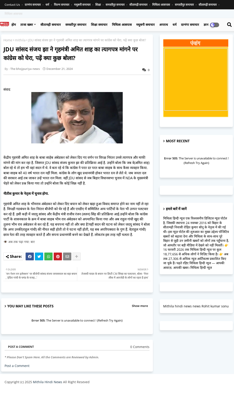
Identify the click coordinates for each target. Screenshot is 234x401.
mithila (20, 40)
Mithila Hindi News (47, 382)
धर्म (47, 5)
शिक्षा (98, 5)
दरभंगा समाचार (33, 5)
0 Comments (139, 347)
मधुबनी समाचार (82, 5)
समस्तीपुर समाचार (115, 5)
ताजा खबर (26, 24)
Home (7, 40)
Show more (140, 306)
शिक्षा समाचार (99, 24)
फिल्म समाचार (62, 5)
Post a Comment (17, 366)
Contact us (13, 5)
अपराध (163, 24)
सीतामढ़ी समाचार (50, 24)
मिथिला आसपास (161, 5)
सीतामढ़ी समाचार (138, 5)
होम (13, 24)
